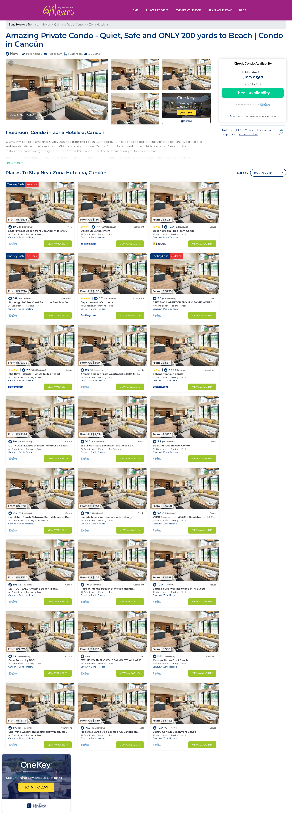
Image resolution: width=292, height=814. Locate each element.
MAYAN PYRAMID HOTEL (238, 793)
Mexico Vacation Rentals (27, 726)
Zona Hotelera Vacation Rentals (31, 714)
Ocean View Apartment (94, 230)
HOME (134, 10)
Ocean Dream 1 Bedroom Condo (171, 230)
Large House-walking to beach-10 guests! (106, 513)
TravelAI (71, 799)
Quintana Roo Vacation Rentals (31, 720)
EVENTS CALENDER (188, 10)
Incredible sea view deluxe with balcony (105, 442)
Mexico (46, 24)
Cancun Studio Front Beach (25, 584)
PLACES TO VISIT (157, 10)
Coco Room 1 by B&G (163, 513)
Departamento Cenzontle (24, 300)
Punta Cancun (168, 236)
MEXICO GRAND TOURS (200, 793)
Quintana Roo (63, 24)
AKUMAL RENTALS (243, 777)
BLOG (243, 10)
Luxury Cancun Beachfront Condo (243, 584)
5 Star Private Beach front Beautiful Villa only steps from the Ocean (195, 714)
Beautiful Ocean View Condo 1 (241, 371)
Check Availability (252, 93)
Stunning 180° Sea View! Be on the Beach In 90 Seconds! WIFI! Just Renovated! (203, 732)
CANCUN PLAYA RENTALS (208, 785)
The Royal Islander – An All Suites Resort (176, 300)
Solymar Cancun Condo (23, 371)
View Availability (56, 243)
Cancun (81, 24)
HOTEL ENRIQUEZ (244, 785)
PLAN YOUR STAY (220, 10)
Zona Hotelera (98, 24)
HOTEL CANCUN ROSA (210, 777)
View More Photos (22, 115)
